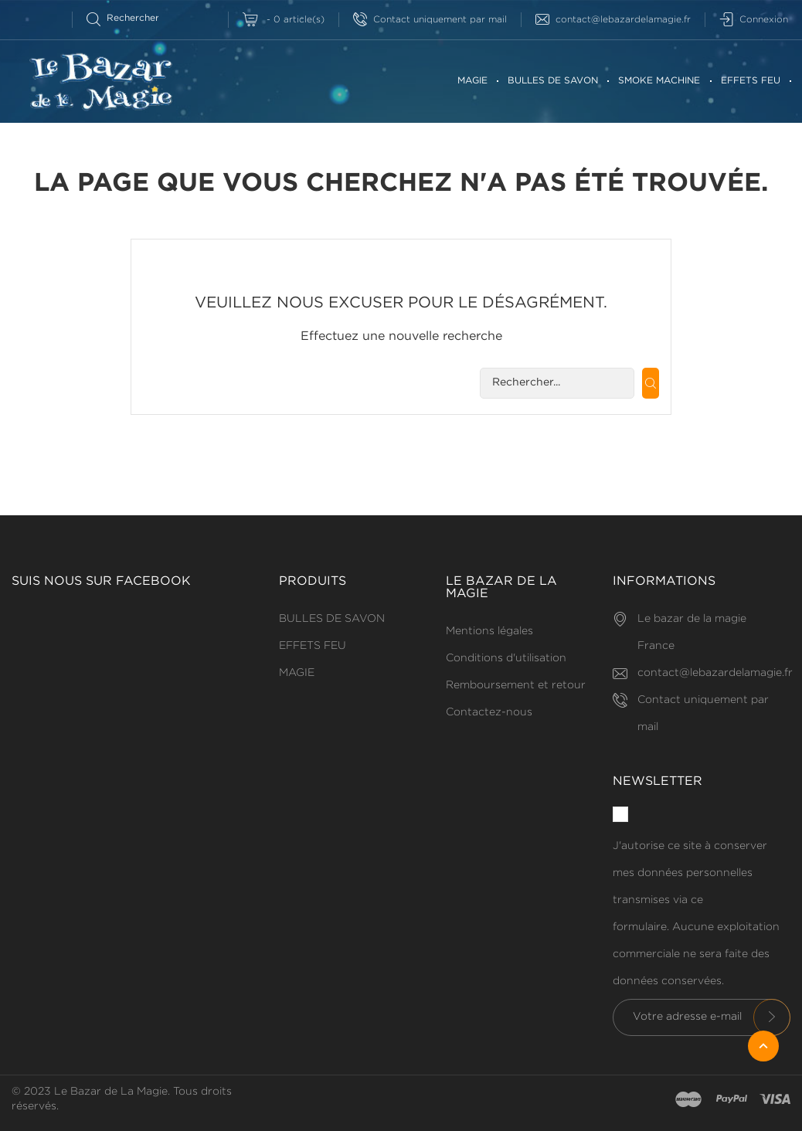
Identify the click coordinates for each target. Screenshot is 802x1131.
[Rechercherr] (129, 18)
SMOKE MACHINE (659, 80)
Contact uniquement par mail (430, 19)
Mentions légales (489, 631)
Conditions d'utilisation (506, 658)
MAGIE (472, 80)
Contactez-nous (489, 712)
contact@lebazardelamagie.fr (613, 19)
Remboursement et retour (516, 685)
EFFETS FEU (750, 80)
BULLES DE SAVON (553, 80)
